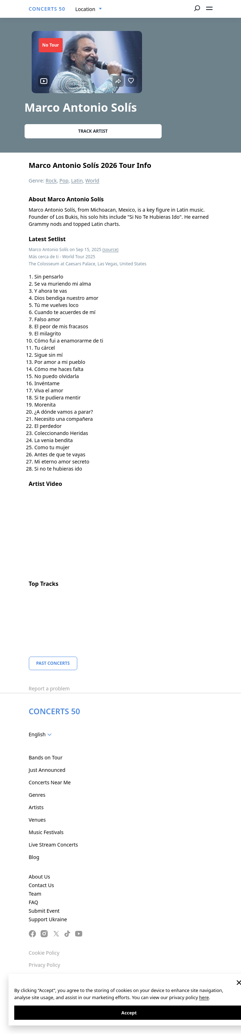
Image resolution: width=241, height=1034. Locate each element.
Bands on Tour (46, 757)
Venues (37, 819)
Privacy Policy (44, 964)
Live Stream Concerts (53, 844)
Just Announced (47, 770)
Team (35, 893)
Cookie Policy (44, 952)
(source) (111, 249)
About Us (39, 876)
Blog (34, 857)
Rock (51, 180)
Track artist (93, 131)
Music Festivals (46, 832)
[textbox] (42, 734)
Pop (64, 180)
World (92, 180)
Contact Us (41, 885)
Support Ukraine (48, 919)
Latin (77, 180)
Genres (37, 794)
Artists (36, 807)
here (204, 997)
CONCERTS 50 (47, 8)
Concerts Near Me (50, 782)
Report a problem (49, 688)
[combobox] (89, 9)
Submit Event (44, 910)
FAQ (33, 902)
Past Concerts (53, 663)
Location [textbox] (85, 9)
